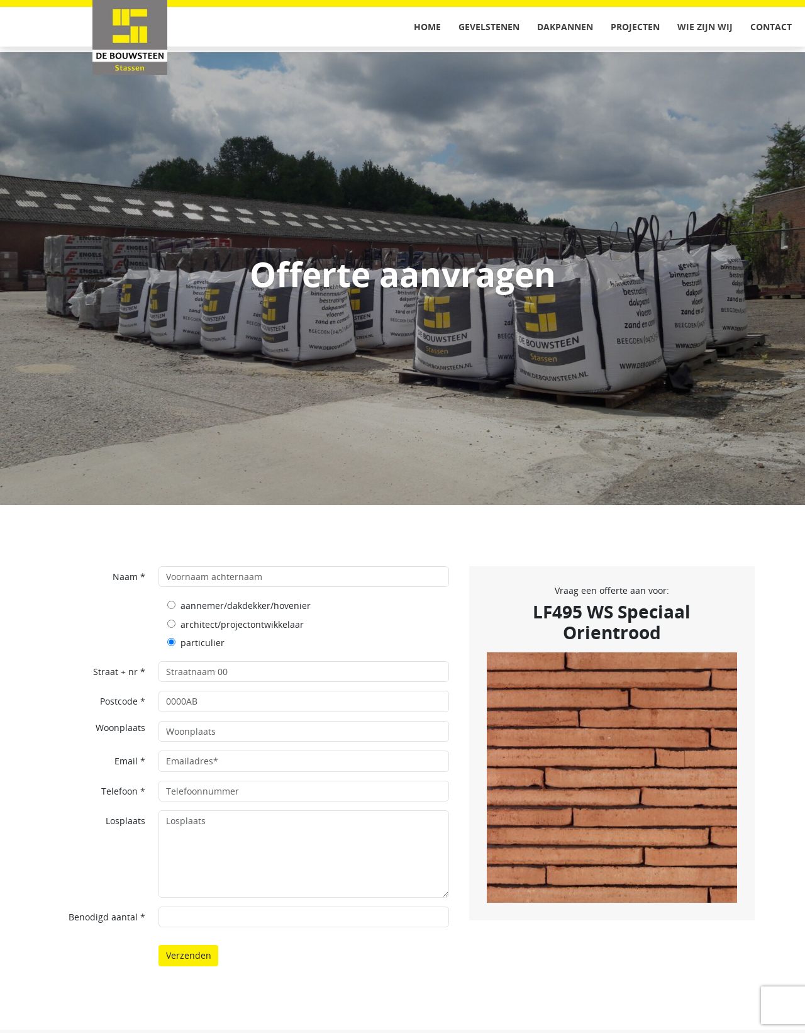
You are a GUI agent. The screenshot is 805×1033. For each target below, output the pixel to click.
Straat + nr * (119, 672)
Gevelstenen (488, 27)
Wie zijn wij (705, 27)
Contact (771, 27)
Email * (129, 761)
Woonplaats (120, 728)
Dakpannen (565, 27)
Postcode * (122, 701)
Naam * (129, 577)
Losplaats (125, 821)
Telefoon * (123, 791)
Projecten (635, 27)
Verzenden (188, 955)
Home (427, 27)
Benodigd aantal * (107, 917)
